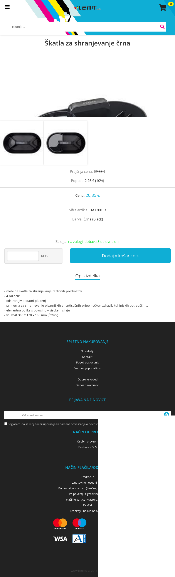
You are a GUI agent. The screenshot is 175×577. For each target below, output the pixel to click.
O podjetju (87, 351)
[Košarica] (162, 7)
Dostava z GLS (87, 447)
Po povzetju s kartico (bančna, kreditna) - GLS (87, 488)
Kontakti (87, 357)
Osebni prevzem (87, 441)
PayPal (87, 505)
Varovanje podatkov (87, 368)
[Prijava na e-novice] (166, 415)
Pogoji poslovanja (87, 362)
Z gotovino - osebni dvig (87, 482)
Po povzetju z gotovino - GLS (87, 494)
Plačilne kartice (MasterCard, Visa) (87, 499)
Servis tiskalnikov (87, 385)
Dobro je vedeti (88, 379)
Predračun (87, 477)
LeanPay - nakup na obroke (87, 511)
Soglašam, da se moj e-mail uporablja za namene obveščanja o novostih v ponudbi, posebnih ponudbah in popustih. (83, 424)
